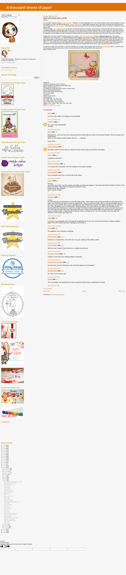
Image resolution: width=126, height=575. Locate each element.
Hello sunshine (7, 489)
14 (64, 254)
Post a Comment (47, 288)
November (7, 470)
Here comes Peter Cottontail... (11, 513)
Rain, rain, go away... (9, 500)
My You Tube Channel (7, 70)
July (5, 476)
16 (62, 271)
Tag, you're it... (7, 523)
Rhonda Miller (52, 271)
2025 (4, 446)
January (6, 527)
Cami (49, 218)
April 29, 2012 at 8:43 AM (54, 169)
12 (62, 237)
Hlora (49, 113)
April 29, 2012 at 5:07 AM (54, 119)
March (6, 524)
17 (57, 279)
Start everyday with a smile (10, 483)
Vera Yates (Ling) (53, 254)
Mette (49, 132)
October (6, 471)
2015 (4, 462)
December (7, 468)
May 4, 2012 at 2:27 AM (53, 285)
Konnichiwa (6, 506)
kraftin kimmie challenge (54, 105)
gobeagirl (51, 197)
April (5, 480)
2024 (4, 448)
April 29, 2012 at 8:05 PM (54, 259)
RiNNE (50, 279)
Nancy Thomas (53, 146)
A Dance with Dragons (75, 24)
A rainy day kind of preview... (10, 520)
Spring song (6, 512)
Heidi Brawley (52, 237)
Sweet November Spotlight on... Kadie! (13, 481)
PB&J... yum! (7, 497)
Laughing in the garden (9, 519)
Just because (7, 487)
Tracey (50, 155)
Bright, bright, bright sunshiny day (11, 501)
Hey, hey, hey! (7, 509)
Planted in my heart (8, 490)
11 (57, 228)
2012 (4, 467)
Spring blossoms (8, 504)
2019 (4, 456)
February (6, 526)
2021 (4, 453)
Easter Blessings (8, 516)
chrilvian (50, 122)
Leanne (50, 180)
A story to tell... (7, 486)
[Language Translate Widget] (10, 15)
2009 (4, 532)
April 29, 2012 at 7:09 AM (54, 161)
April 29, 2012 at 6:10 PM (54, 242)
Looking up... (7, 510)
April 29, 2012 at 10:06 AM (54, 194)
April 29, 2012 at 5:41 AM (54, 144)
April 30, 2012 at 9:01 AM (54, 276)
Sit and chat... (7, 503)
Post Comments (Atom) (57, 294)
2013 (4, 465)
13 (62, 245)
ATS (114, 46)
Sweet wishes (7, 499)
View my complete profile (8, 62)
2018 (4, 457)
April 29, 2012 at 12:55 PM (54, 225)
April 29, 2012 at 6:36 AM (54, 152)
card (48, 105)
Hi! (4, 494)
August (6, 474)
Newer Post (46, 291)
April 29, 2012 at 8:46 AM (54, 178)
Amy (11, 50)
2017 (4, 459)
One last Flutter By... (8, 484)
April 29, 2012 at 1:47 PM (54, 234)
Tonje (49, 228)
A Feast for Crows (66, 23)
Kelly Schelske (52, 172)
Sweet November (105, 46)
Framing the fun (7, 507)
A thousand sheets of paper (29, 7)
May (5, 478)
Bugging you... (7, 493)
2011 (4, 529)
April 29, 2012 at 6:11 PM (54, 251)
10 (56, 218)
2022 (4, 451)
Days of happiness (8, 491)
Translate (12, 17)
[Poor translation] (7, 546)
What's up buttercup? (9, 496)
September (7, 473)
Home (84, 291)
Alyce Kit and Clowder (55, 262)
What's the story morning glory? (11, 517)
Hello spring (6, 522)
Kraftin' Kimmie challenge (86, 36)
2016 (4, 461)
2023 (4, 450)
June (5, 477)
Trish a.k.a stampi (53, 163)
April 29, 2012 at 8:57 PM (54, 268)
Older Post (122, 291)
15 (68, 262)
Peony (61, 37)
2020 (4, 454)
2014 (4, 464)
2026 (4, 445)
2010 (4, 530)
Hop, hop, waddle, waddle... (10, 514)
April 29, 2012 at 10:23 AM (54, 215)
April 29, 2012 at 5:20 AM (54, 129)
